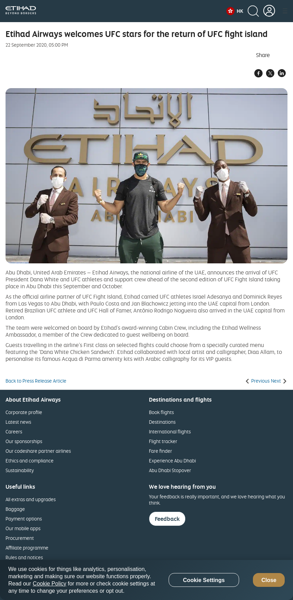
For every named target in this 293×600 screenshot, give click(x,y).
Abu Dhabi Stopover (170, 470)
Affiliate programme (27, 547)
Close (268, 580)
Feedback (167, 519)
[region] (146, 580)
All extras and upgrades (31, 499)
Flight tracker (163, 441)
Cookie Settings (204, 580)
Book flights (161, 412)
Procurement (20, 538)
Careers (14, 431)
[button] (234, 11)
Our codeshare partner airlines (38, 451)
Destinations (162, 422)
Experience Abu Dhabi (172, 460)
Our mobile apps (23, 528)
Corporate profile (24, 412)
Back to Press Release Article (36, 381)
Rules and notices (24, 557)
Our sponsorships (24, 441)
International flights (170, 431)
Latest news (18, 422)
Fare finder (160, 451)
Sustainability (20, 470)
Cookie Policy (49, 584)
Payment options (24, 518)
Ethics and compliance (30, 460)
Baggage (15, 509)
